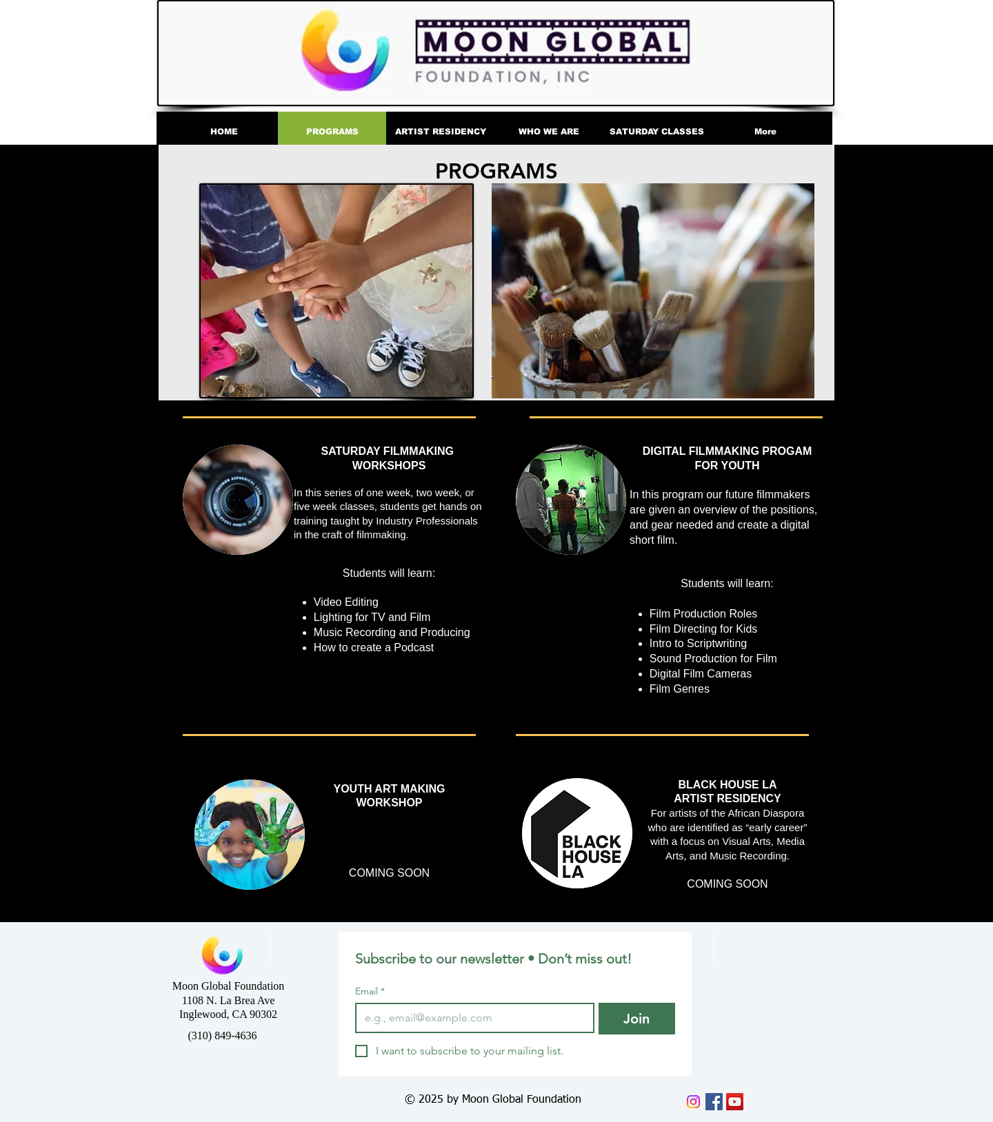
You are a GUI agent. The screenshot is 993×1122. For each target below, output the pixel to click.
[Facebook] (714, 1101)
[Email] (471, 1018)
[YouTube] (734, 1101)
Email (370, 991)
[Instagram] (693, 1101)
